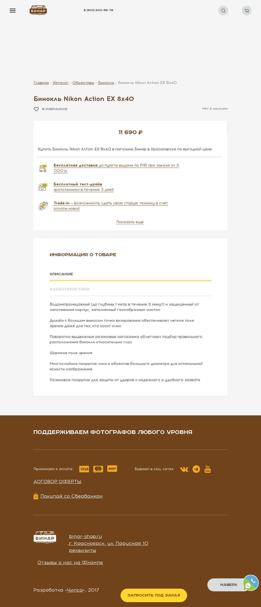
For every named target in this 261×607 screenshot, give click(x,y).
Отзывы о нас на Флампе (70, 562)
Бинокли (106, 82)
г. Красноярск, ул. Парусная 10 (108, 543)
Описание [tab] (61, 274)
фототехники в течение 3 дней (84, 187)
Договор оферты (57, 481)
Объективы (83, 82)
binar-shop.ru (85, 536)
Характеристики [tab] (70, 289)
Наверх (228, 585)
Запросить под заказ (154, 595)
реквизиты (82, 550)
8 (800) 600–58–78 (98, 10)
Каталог (60, 82)
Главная (41, 82)
